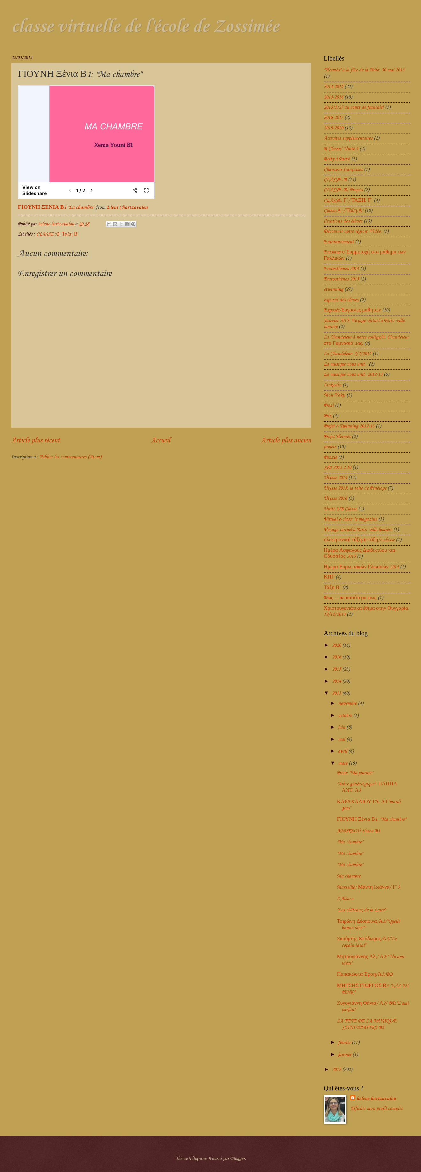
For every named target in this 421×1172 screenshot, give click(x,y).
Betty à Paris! (337, 159)
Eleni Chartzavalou (127, 207)
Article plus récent (35, 441)
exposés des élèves (341, 300)
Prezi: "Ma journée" (355, 773)
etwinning (333, 289)
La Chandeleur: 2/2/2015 (347, 354)
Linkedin (332, 385)
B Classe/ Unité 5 (341, 149)
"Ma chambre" (350, 842)
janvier (345, 1055)
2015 (337, 669)
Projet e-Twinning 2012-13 (349, 426)
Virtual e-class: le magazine (350, 519)
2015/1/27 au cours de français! (354, 107)
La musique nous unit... (345, 364)
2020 (337, 645)
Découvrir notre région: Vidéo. (353, 231)
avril (343, 751)
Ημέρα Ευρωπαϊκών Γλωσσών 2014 (361, 567)
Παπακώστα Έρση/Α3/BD (364, 974)
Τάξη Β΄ (70, 234)
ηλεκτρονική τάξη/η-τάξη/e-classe (359, 540)
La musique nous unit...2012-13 (353, 374)
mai (342, 739)
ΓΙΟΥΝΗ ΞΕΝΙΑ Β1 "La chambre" (56, 207)
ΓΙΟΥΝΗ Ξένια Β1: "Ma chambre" (371, 819)
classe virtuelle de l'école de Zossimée (145, 27)
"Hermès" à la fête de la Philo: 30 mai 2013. (364, 70)
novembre (348, 703)
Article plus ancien (286, 441)
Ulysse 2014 (335, 478)
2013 (337, 693)
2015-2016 (333, 97)
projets (330, 447)
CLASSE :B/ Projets (343, 190)
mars (343, 763)
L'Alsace (345, 899)
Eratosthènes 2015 (341, 279)
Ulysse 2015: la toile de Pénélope (355, 488)
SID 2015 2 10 (337, 467)
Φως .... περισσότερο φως (350, 598)
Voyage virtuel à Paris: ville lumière (358, 530)
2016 (337, 657)
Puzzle (330, 457)
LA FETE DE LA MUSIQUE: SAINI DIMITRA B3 (367, 1024)
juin (342, 727)
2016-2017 (333, 117)
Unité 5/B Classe (340, 509)
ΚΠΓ (329, 577)
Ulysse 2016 (335, 498)
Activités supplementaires (348, 138)
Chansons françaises (343, 169)
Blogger (237, 1158)
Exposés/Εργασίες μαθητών (352, 310)
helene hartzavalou (376, 1099)
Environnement (339, 242)
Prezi (329, 405)
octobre (345, 715)
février (345, 1042)
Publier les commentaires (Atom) (70, 457)
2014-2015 (333, 87)
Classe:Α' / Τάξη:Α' (343, 211)
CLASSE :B (47, 234)
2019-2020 (333, 128)
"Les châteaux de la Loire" (361, 910)
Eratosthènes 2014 (341, 269)
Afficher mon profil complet (376, 1108)
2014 (337, 681)
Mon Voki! (334, 395)
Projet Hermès (337, 437)
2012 (337, 1070)
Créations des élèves (343, 221)
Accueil (160, 441)
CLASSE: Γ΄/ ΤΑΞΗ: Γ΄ (348, 200)
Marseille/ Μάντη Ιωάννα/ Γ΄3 (368, 887)
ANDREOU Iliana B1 (358, 831)
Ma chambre (348, 876)
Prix (327, 416)
